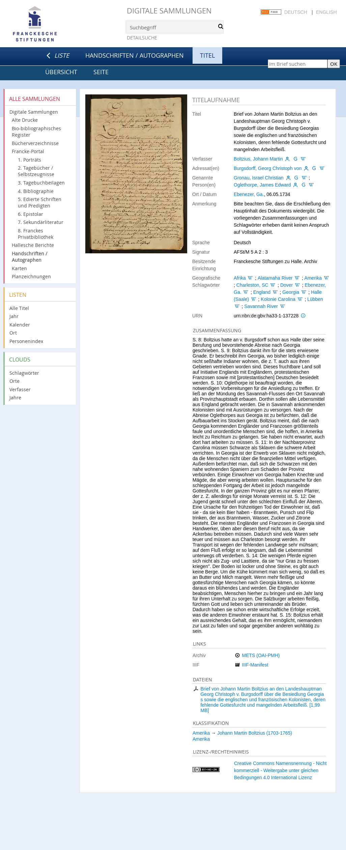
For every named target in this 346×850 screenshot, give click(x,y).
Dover (286, 285)
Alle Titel (19, 308)
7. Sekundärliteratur (40, 222)
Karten (19, 268)
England (261, 292)
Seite (101, 72)
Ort (13, 333)
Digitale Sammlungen (169, 11)
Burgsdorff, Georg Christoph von (267, 168)
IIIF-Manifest (255, 665)
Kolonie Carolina (278, 299)
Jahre (15, 397)
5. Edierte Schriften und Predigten (39, 202)
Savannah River (261, 306)
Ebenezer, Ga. (249, 194)
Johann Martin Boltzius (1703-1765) (254, 733)
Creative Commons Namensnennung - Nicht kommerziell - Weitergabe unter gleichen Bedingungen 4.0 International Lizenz (280, 770)
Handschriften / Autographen (134, 55)
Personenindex (26, 341)
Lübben (315, 299)
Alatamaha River (275, 278)
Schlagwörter (24, 373)
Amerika (313, 278)
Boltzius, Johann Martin (258, 159)
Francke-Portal (28, 151)
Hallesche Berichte (33, 245)
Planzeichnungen (31, 276)
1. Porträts (29, 160)
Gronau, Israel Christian (259, 177)
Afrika (240, 278)
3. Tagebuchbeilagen (41, 182)
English (326, 12)
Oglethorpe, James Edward (262, 185)
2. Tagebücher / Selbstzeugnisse (36, 171)
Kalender (19, 324)
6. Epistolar (30, 214)
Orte (14, 381)
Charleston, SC (252, 285)
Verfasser (20, 389)
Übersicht (61, 72)
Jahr (14, 316)
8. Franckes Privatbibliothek (35, 233)
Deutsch (295, 12)
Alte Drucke (25, 120)
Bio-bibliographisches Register (36, 131)
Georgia (290, 292)
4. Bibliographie (36, 191)
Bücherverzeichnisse (35, 143)
